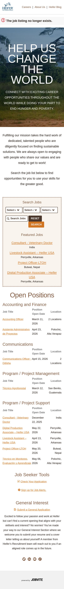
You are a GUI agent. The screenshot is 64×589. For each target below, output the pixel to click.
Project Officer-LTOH (32, 262)
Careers (26, 7)
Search (36, 224)
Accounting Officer (13, 319)
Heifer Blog (55, 7)
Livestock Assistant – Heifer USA (32, 253)
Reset (35, 218)
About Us (40, 7)
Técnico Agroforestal (14, 388)
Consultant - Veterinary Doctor (32, 243)
